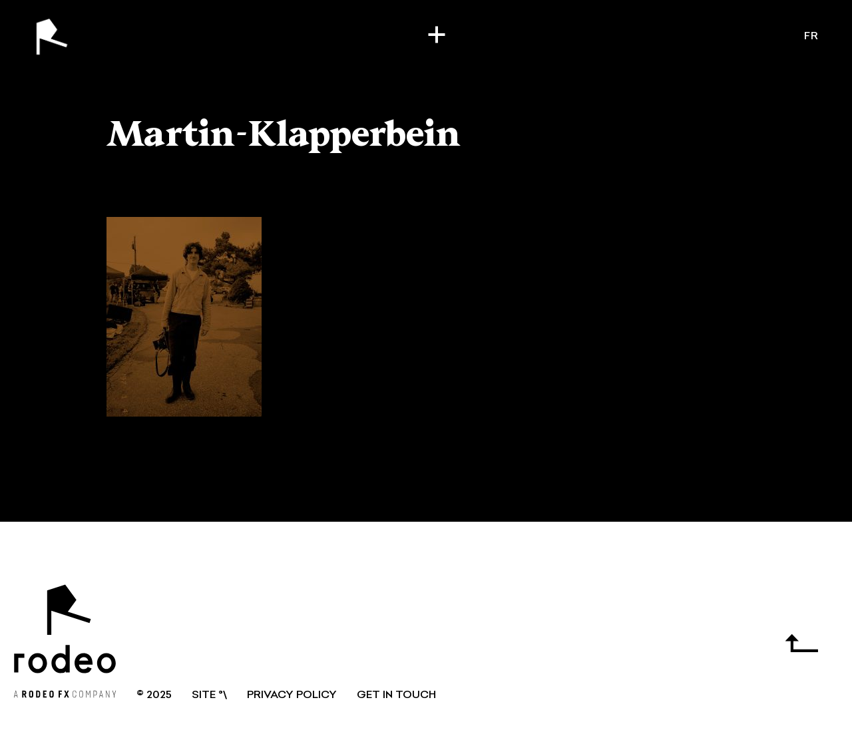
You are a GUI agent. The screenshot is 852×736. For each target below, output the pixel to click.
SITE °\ (209, 695)
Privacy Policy (292, 695)
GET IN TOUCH (396, 695)
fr (811, 36)
